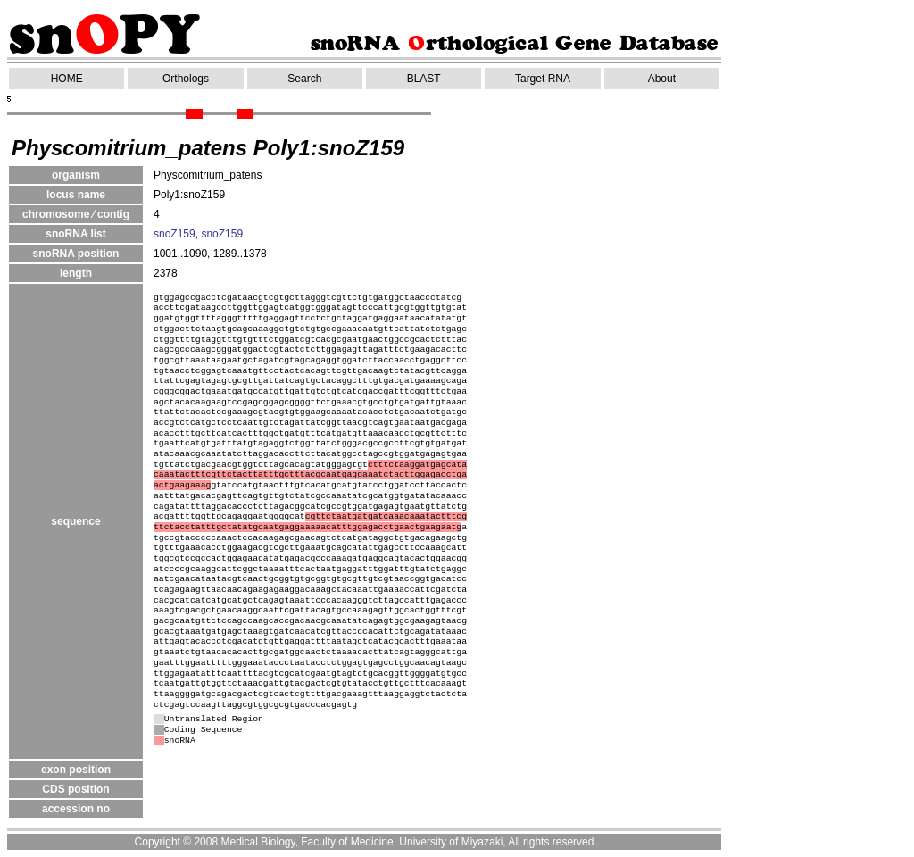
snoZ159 (174, 234)
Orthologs (185, 78)
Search (304, 78)
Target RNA (542, 78)
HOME (67, 78)
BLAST (424, 78)
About (662, 78)
